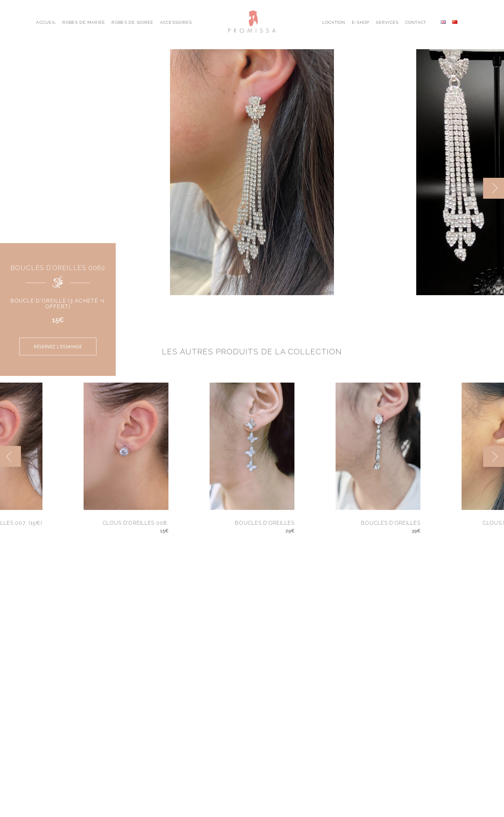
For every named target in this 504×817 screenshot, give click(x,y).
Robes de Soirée (132, 22)
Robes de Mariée (83, 22)
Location (333, 22)
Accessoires (176, 22)
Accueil (46, 22)
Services (387, 22)
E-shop (361, 22)
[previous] (10, 456)
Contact (416, 22)
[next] (493, 188)
